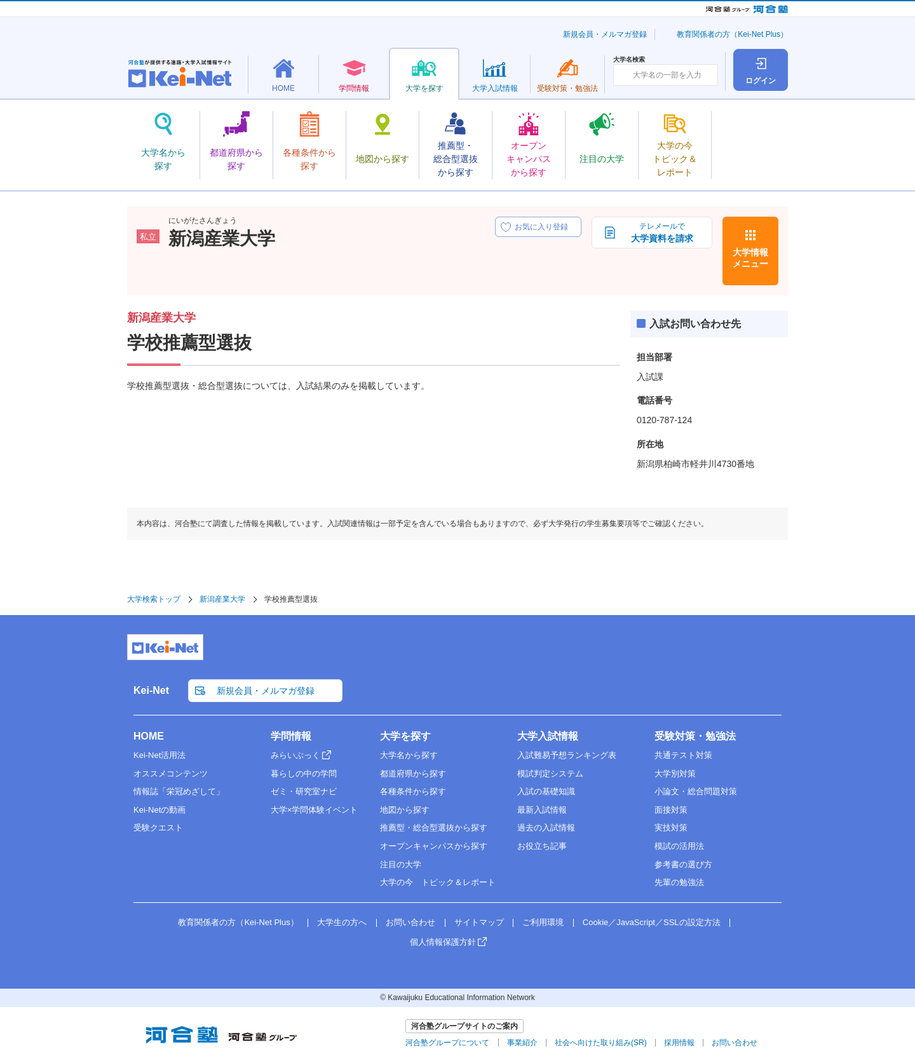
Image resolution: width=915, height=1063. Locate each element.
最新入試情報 (542, 810)
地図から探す (405, 810)
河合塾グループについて (447, 1042)
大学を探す (405, 736)
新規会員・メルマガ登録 (605, 34)
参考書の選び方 (683, 864)
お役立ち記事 (542, 846)
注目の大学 (400, 864)
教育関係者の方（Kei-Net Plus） (732, 34)
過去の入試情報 (546, 827)
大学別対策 (675, 773)
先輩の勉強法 (679, 882)
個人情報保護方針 (443, 942)
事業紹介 (522, 1042)
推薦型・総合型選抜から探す (433, 827)
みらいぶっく (295, 755)
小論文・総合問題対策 (695, 791)
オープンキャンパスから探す (433, 846)
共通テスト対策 (683, 755)
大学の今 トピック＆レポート (438, 882)
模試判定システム (550, 773)
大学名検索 (629, 60)
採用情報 (679, 1042)
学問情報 (291, 736)
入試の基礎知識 (546, 791)
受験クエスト (158, 827)
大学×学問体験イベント (314, 810)
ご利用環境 (543, 922)
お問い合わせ (410, 922)
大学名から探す (409, 755)
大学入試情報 (547, 736)
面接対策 (671, 810)
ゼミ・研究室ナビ (304, 791)
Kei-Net (151, 690)
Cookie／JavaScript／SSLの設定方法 (652, 922)
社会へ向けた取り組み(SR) (601, 1042)
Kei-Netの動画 (159, 810)
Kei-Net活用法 (159, 755)
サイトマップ (479, 922)
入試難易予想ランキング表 (566, 755)
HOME (148, 736)
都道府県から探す (413, 773)
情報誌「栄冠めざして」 (178, 791)
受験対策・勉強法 (695, 736)
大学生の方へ (342, 922)
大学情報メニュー (750, 258)
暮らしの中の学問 (304, 773)
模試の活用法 (679, 846)
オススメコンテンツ (170, 773)
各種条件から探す (413, 791)
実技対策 (671, 827)
